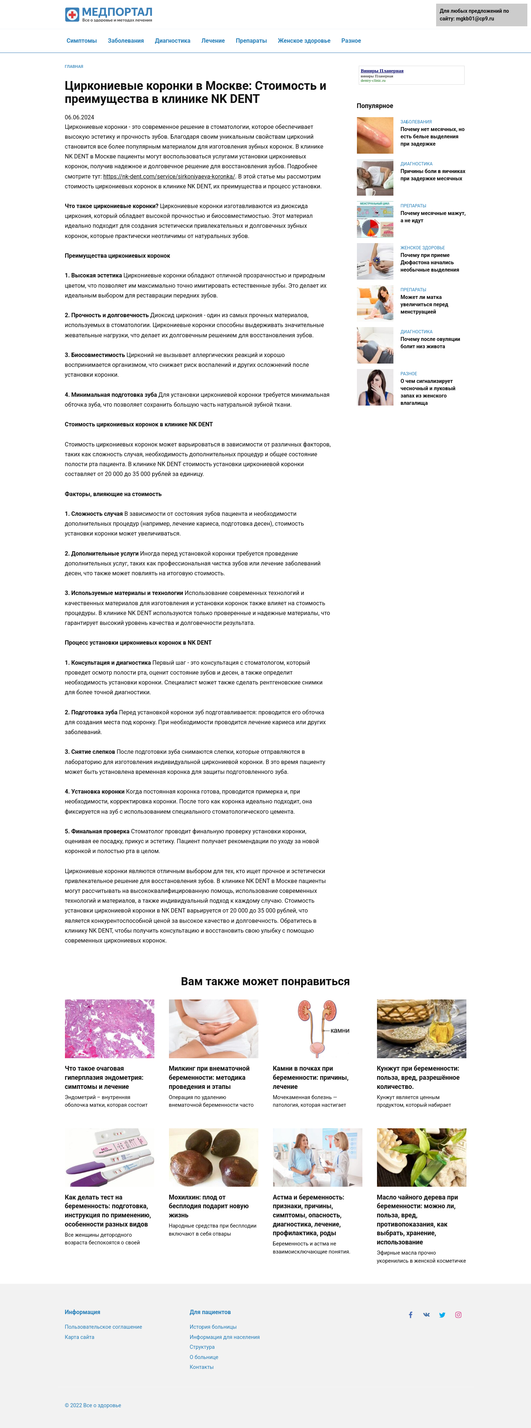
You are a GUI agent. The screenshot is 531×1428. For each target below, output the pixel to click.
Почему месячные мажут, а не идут (433, 217)
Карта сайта (80, 1337)
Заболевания (126, 40)
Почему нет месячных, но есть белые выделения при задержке (433, 136)
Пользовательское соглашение (103, 1327)
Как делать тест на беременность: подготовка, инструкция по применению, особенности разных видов (108, 1211)
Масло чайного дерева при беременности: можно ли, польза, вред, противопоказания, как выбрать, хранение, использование (417, 1220)
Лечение (213, 40)
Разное (351, 40)
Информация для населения (224, 1337)
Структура (201, 1347)
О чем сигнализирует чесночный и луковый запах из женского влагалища (428, 392)
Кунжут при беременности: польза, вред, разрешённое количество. (418, 1077)
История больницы (212, 1327)
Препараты (251, 40)
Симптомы (82, 40)
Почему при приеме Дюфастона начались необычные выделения (430, 262)
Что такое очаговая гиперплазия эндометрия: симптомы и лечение (104, 1077)
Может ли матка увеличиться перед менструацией (425, 304)
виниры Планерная (377, 76)
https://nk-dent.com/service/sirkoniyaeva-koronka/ (169, 176)
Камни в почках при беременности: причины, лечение (311, 1077)
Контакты (201, 1367)
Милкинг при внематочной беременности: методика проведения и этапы (209, 1077)
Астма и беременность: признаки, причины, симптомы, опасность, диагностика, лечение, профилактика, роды (309, 1215)
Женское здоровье (304, 40)
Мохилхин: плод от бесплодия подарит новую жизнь (209, 1206)
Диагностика (172, 40)
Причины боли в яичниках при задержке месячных (433, 175)
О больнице (203, 1357)
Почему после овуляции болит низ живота (430, 343)
